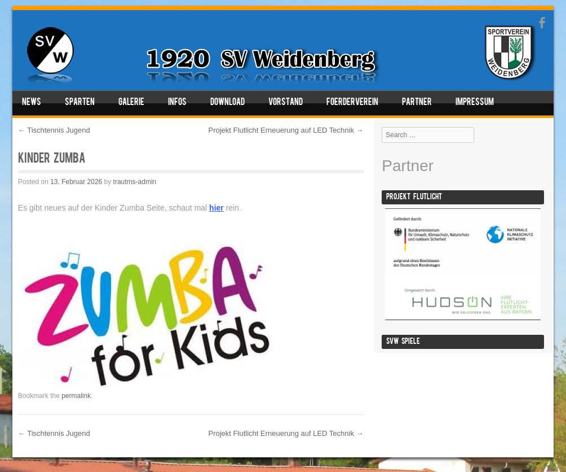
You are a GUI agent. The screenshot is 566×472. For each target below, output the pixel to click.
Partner (417, 103)
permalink (76, 396)
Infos (177, 103)
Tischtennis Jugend (54, 130)
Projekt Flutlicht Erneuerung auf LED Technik (286, 130)
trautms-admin (135, 182)
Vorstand (285, 103)
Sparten (80, 103)
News (31, 103)
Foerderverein (352, 103)
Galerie (131, 103)
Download (227, 103)
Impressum (475, 103)
